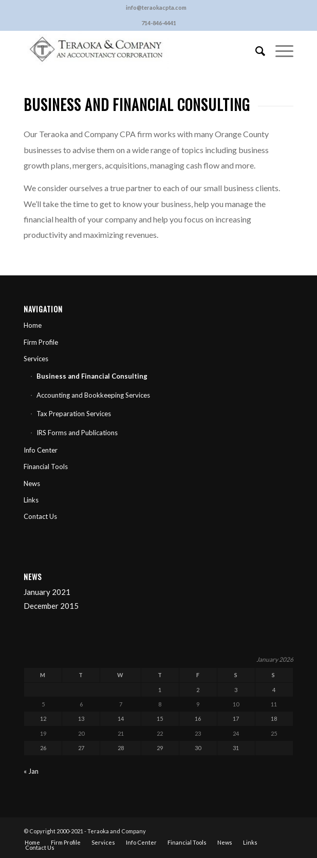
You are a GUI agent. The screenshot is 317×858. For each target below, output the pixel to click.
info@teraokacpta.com (156, 7)
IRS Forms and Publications (77, 432)
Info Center (41, 450)
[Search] (255, 50)
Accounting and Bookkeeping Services (93, 395)
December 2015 (51, 605)
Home (33, 325)
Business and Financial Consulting (91, 376)
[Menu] (279, 50)
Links (31, 500)
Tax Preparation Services (73, 413)
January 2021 (47, 591)
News (32, 483)
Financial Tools (46, 466)
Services (36, 359)
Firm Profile (41, 342)
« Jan (31, 771)
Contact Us (40, 516)
